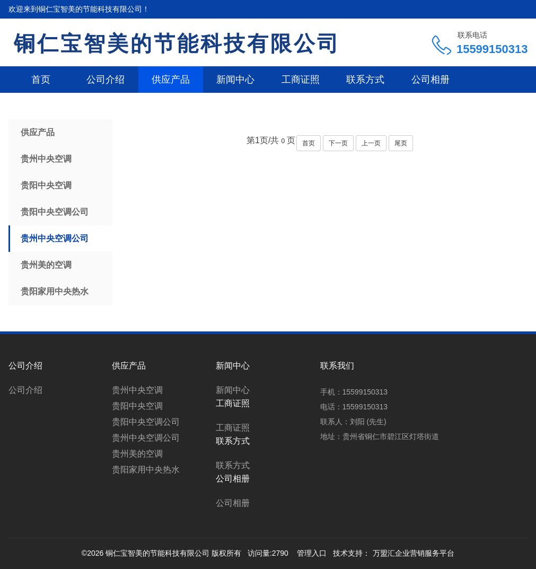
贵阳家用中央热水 (55, 291)
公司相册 (430, 79)
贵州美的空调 (46, 264)
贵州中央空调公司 (55, 238)
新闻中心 (235, 79)
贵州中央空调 (46, 158)
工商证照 (301, 79)
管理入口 (312, 553)
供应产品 (171, 79)
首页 (40, 79)
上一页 (371, 143)
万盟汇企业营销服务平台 (413, 553)
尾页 (400, 143)
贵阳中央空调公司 (55, 211)
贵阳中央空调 (46, 185)
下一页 (338, 143)
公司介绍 (105, 79)
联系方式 (365, 79)
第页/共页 (271, 141)
